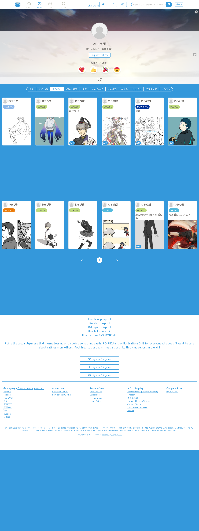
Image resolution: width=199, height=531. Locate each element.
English (7, 391)
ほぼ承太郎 (151, 89)
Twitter (131, 394)
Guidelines (95, 394)
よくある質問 (133, 397)
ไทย (5, 410)
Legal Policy (95, 401)
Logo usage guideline (137, 407)
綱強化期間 (71, 89)
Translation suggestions (30, 388)
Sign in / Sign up (99, 359)
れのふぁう (97, 89)
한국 (5, 401)
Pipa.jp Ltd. (172, 391)
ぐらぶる (112, 89)
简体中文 (7, 404)
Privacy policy (96, 397)
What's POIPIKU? (60, 391)
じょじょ (136, 89)
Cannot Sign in (134, 404)
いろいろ (43, 89)
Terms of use (96, 391)
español (7, 394)
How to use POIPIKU (61, 394)
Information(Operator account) (142, 391)
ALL (32, 89)
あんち (124, 89)
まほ (84, 89)
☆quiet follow (99, 55)
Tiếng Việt (8, 397)
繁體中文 (7, 407)
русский (7, 413)
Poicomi (130, 410)
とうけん (166, 89)
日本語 (6, 416)
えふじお (56, 89)
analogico (105, 434)
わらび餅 (99, 44)
